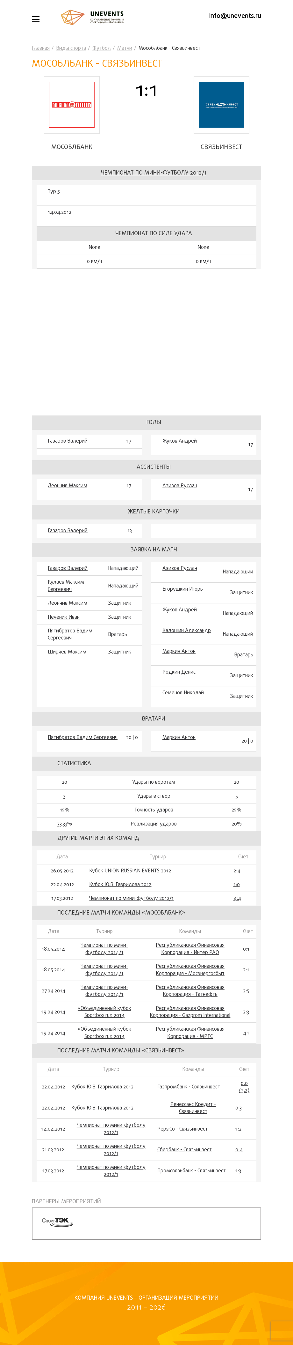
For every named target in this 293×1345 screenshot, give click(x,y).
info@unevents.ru (235, 16)
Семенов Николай (183, 693)
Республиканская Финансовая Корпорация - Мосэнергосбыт (190, 970)
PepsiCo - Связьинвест (182, 1129)
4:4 (237, 898)
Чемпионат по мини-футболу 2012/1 (153, 173)
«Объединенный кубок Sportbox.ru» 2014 (104, 1012)
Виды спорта (71, 48)
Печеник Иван (64, 617)
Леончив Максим (67, 485)
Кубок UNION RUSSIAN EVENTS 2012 (130, 871)
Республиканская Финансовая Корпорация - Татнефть (190, 991)
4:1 (246, 1033)
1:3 (238, 1171)
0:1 (246, 949)
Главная (41, 48)
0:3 (238, 1108)
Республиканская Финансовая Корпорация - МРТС (190, 1033)
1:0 (236, 884)
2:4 (236, 871)
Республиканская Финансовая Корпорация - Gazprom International (190, 1012)
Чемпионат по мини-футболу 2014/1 (104, 949)
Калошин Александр (186, 630)
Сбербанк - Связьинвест (184, 1150)
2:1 (246, 970)
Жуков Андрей (179, 441)
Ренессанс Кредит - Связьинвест (193, 1108)
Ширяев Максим (67, 652)
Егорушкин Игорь (182, 589)
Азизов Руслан (179, 485)
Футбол (101, 48)
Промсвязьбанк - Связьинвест (191, 1171)
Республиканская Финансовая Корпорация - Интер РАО (190, 949)
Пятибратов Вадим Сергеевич (70, 635)
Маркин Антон (179, 651)
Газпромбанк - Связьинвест (188, 1087)
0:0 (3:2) (244, 1087)
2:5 (246, 991)
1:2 (238, 1129)
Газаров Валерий (68, 441)
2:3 (246, 1012)
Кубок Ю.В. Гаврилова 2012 (120, 884)
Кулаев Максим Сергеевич (66, 586)
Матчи (124, 48)
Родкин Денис (179, 672)
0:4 (239, 1150)
